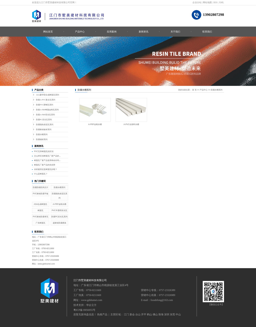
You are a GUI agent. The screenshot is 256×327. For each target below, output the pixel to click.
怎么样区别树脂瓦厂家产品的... (47, 156)
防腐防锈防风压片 (40, 187)
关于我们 (175, 31)
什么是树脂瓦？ (41, 174)
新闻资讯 (143, 31)
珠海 (161, 314)
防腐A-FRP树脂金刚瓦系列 (47, 110)
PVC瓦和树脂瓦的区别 (43, 151)
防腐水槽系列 (42, 134)
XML (221, 2)
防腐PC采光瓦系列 (44, 119)
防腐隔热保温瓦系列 (44, 124)
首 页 (194, 90)
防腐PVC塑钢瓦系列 (44, 105)
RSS (215, 2)
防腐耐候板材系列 (43, 129)
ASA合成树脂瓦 (40, 204)
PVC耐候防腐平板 (40, 194)
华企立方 (91, 305)
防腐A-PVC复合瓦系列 (45, 100)
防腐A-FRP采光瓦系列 (45, 115)
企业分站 (196, 2)
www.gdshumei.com (91, 300)
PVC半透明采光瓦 (59, 210)
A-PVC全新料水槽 (131, 124)
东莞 (172, 314)
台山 (137, 314)
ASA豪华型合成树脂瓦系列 (47, 95)
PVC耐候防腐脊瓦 (40, 217)
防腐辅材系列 (42, 139)
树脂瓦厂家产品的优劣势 (44, 165)
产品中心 (80, 31)
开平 (143, 314)
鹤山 (149, 314)
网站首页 (48, 31)
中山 (178, 314)
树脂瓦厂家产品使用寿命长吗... (47, 160)
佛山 (155, 314)
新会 (132, 314)
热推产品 (102, 314)
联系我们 (207, 31)
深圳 (166, 314)
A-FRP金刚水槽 (59, 204)
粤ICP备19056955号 (84, 310)
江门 (126, 314)
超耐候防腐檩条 (59, 223)
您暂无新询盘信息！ (84, 314)
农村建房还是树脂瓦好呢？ (45, 169)
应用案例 (111, 31)
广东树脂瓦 (40, 223)
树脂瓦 (40, 210)
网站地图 (207, 2)
